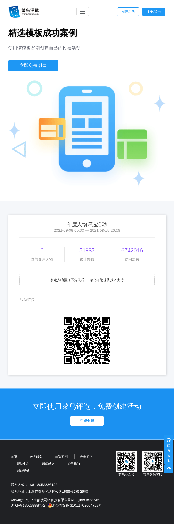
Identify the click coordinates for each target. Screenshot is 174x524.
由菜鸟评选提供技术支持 (105, 280)
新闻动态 (48, 464)
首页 (14, 457)
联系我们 (168, 453)
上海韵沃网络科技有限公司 (50, 500)
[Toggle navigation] (82, 11)
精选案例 (61, 457)
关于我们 (73, 464)
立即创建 (87, 421)
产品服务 (36, 457)
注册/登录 (154, 12)
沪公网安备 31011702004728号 (74, 505)
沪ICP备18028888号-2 (28, 505)
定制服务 (86, 457)
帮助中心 (23, 464)
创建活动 (128, 12)
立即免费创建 (33, 65)
